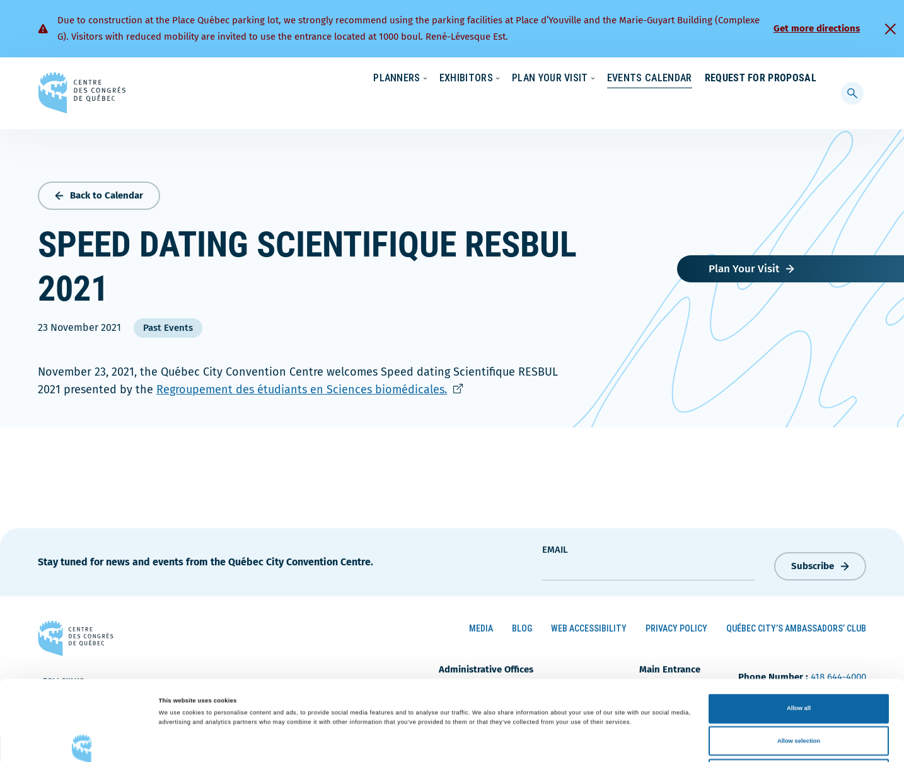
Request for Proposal (760, 104)
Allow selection (798, 661)
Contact (765, 78)
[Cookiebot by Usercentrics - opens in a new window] (81, 741)
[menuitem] (811, 77)
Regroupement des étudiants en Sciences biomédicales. (309, 387)
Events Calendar (637, 104)
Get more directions (817, 28)
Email (555, 546)
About (714, 78)
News (669, 78)
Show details (523, 741)
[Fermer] (890, 29)
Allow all (799, 628)
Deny (799, 693)
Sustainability (609, 78)
